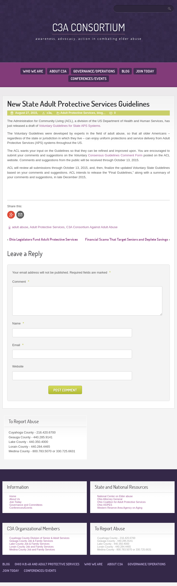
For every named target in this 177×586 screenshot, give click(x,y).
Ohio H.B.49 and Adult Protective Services (47, 564)
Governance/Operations (94, 71)
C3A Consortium (88, 27)
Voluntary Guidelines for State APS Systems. (70, 126)
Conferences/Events (89, 78)
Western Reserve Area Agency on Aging (119, 507)
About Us (14, 499)
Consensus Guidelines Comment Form (115, 155)
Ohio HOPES (104, 504)
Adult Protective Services (77, 113)
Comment (21, 281)
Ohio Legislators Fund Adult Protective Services (43, 239)
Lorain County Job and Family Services (31, 546)
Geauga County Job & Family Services (31, 540)
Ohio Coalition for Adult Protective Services (121, 502)
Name (18, 323)
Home (12, 496)
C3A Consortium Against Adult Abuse (92, 227)
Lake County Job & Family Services (29, 543)
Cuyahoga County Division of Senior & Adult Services (39, 538)
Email (18, 345)
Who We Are (33, 71)
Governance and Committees (25, 504)
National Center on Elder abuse (115, 496)
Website (18, 366)
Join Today (145, 71)
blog (100, 113)
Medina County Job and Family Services (32, 549)
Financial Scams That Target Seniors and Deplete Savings (126, 239)
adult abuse (20, 227)
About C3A (58, 71)
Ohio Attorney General (109, 499)
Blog (125, 71)
